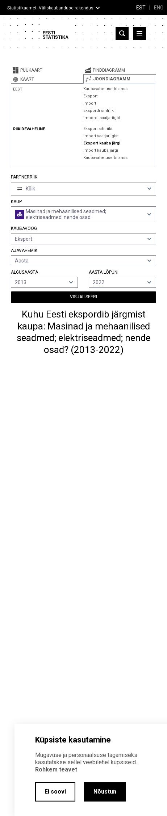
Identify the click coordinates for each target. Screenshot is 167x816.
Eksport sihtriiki (97, 128)
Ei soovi (55, 791)
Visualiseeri (83, 296)
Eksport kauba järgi (101, 143)
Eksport (90, 96)
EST (141, 7)
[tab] (47, 70)
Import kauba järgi (100, 150)
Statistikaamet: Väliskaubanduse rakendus (50, 7)
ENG (158, 7)
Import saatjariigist (100, 136)
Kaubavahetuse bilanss (105, 89)
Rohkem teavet (56, 769)
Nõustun (104, 791)
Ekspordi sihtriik (98, 110)
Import (89, 103)
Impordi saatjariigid (101, 117)
